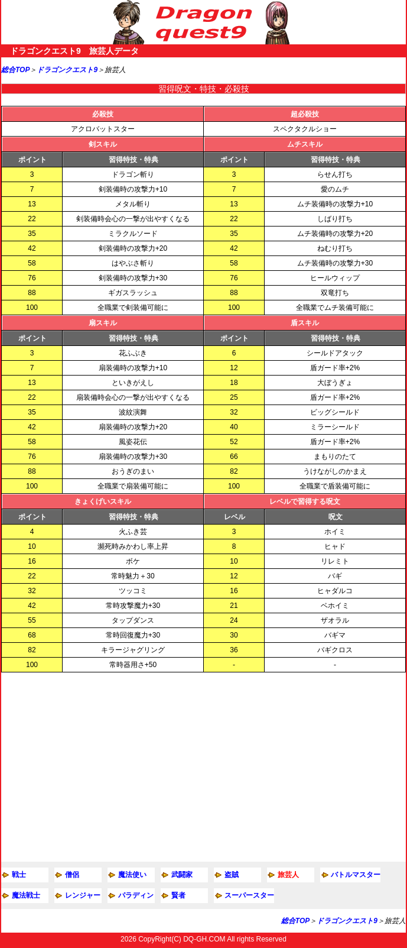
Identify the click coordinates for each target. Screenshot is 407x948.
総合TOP (15, 70)
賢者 (178, 895)
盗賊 (231, 875)
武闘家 (182, 875)
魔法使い (132, 875)
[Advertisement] (203, 767)
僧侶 (72, 875)
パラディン (136, 895)
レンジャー (82, 895)
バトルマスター (355, 875)
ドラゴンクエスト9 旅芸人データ (74, 51)
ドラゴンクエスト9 (67, 70)
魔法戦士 (26, 895)
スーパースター (249, 895)
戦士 (19, 875)
